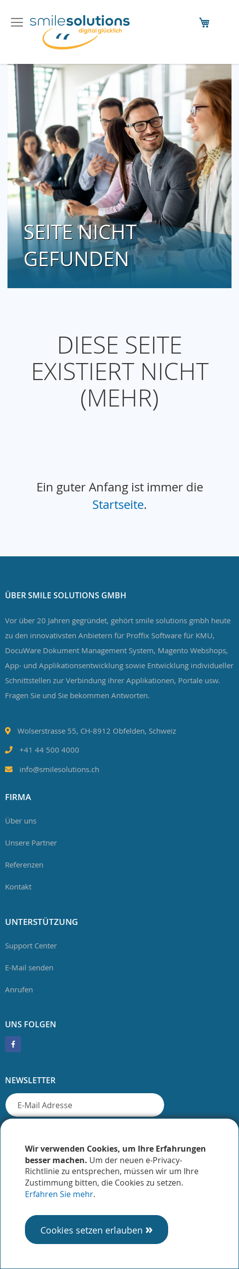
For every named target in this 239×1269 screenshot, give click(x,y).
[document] (119, 1193)
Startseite (118, 504)
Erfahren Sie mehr (59, 1194)
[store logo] (80, 32)
